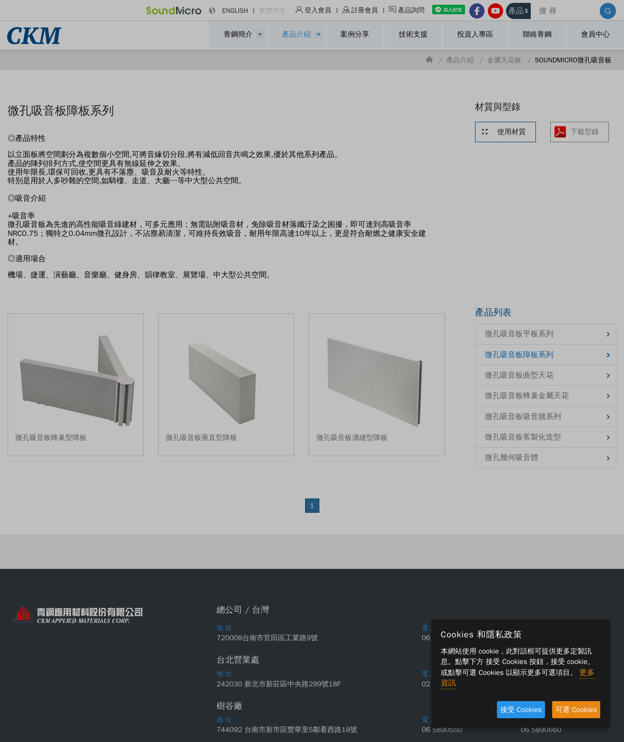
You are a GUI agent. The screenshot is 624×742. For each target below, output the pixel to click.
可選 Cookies (576, 709)
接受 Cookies (521, 709)
